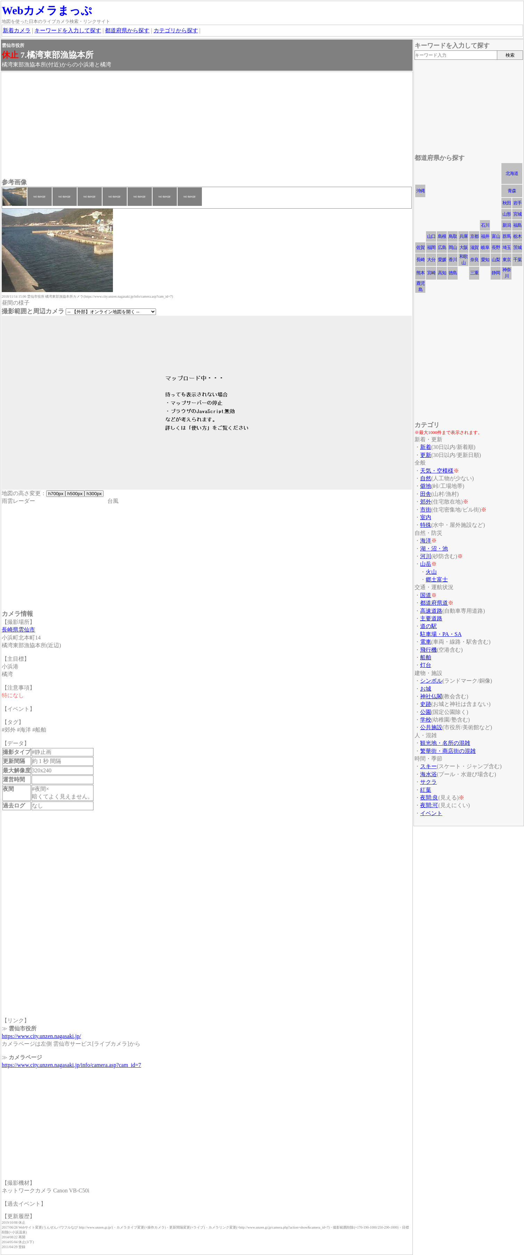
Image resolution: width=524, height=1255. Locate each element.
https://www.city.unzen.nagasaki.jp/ (41, 1036)
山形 (506, 214)
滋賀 (474, 247)
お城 (425, 689)
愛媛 (442, 259)
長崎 (420, 259)
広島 (442, 247)
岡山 (453, 247)
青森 (512, 190)
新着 (425, 447)
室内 (425, 517)
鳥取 (453, 236)
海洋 (425, 541)
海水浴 (428, 774)
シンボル (431, 681)
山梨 (496, 259)
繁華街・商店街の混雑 (448, 751)
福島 (517, 225)
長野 (496, 247)
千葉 (517, 259)
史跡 (425, 704)
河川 (425, 556)
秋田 (506, 203)
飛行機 (428, 650)
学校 (425, 720)
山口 (431, 236)
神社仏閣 (431, 696)
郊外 (425, 502)
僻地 (425, 486)
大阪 (463, 247)
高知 (442, 272)
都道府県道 (434, 603)
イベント (431, 813)
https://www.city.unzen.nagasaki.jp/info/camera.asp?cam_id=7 (71, 1065)
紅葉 (425, 790)
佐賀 (420, 247)
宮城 (517, 214)
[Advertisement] (207, 126)
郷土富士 (437, 579)
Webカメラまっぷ (47, 10)
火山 (431, 572)
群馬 (506, 236)
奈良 (474, 259)
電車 (425, 642)
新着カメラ (17, 30)
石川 (485, 225)
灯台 (425, 665)
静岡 (496, 272)
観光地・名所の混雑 (445, 743)
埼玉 (506, 247)
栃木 (517, 236)
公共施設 (431, 727)
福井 (485, 236)
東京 (506, 259)
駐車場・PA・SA (440, 634)
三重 (474, 272)
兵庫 (463, 236)
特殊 (425, 525)
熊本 (420, 272)
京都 (474, 236)
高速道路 (431, 611)
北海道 (512, 173)
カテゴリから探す (176, 30)
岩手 (517, 203)
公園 (425, 712)
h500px (75, 493)
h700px (56, 493)
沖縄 (420, 190)
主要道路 (431, 618)
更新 (425, 455)
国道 (425, 595)
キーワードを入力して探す (67, 30)
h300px (94, 493)
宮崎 (431, 272)
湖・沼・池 (434, 549)
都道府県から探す (127, 30)
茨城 (517, 247)
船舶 (425, 657)
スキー (428, 766)
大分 (431, 259)
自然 (425, 478)
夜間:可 (429, 805)
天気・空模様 (436, 471)
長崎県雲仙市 (18, 630)
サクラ (428, 782)
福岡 (431, 247)
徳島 (453, 272)
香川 (453, 259)
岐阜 (485, 247)
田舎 (425, 494)
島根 (442, 236)
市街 (425, 510)
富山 (496, 236)
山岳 (425, 564)
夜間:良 (429, 798)
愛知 (485, 259)
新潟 (506, 225)
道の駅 (428, 626)
